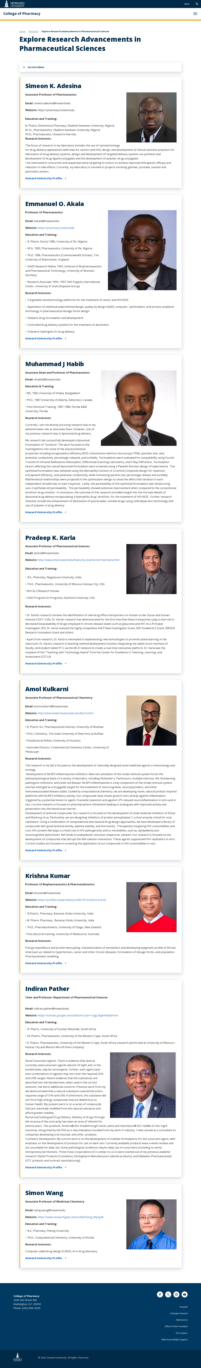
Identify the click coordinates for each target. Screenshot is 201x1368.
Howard (184, 1306)
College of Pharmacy (21, 14)
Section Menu (36, 67)
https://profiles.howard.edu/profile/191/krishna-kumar (72, 900)
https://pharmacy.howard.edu (56, 228)
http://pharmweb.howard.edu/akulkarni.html (65, 713)
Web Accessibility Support (175, 1339)
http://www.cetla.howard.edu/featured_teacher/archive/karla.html (79, 560)
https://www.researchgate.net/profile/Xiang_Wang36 (71, 1217)
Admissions (182, 1319)
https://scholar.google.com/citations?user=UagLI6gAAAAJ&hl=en (78, 1015)
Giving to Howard (179, 1313)
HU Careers (182, 1332)
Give (186, 3)
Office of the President (176, 1326)
